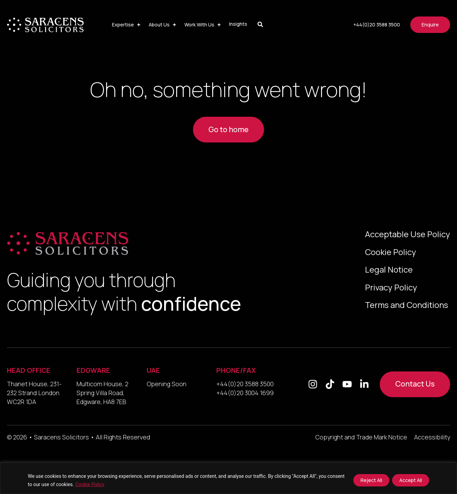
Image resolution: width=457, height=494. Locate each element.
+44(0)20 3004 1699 (245, 393)
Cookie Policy (90, 484)
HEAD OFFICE (28, 370)
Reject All (371, 480)
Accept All (410, 480)
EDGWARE (93, 370)
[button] (126, 24)
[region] (228, 478)
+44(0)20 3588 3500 (245, 384)
